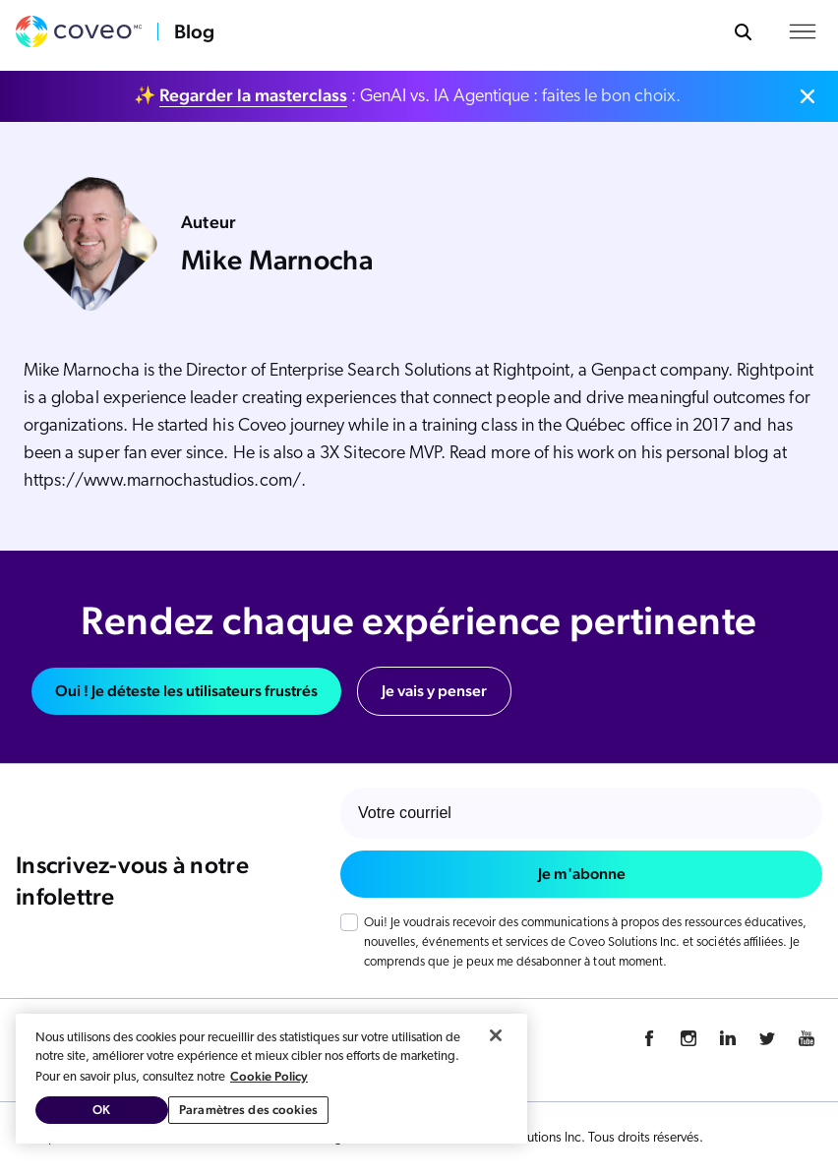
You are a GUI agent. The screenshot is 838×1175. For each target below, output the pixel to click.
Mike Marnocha (82, 371)
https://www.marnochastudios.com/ (162, 481)
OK (101, 1109)
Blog (194, 31)
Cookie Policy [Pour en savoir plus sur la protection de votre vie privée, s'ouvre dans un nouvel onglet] (269, 1076)
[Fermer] (495, 1035)
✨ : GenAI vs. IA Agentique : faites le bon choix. (407, 95)
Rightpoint (531, 371)
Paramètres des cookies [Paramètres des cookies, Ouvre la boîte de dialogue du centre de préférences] (248, 1109)
